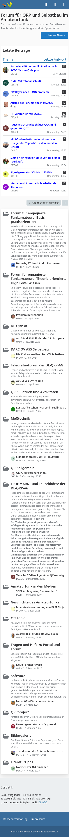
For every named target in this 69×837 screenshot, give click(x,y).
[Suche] (45, 4)
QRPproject (20, 712)
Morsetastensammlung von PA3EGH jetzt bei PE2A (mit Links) (41, 607)
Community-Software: (34, 831)
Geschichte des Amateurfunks (35, 602)
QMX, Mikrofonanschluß (31, 472)
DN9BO (42, 802)
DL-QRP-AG (20, 326)
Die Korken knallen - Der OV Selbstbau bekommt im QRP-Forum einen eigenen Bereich (41, 354)
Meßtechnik (20, 418)
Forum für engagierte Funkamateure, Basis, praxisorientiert (28, 217)
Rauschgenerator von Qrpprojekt (37, 724)
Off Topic (18, 618)
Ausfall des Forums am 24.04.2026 (37, 633)
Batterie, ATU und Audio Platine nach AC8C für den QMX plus (41, 263)
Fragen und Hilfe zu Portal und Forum (35, 646)
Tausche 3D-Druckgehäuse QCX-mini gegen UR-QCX (41, 575)
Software (18, 676)
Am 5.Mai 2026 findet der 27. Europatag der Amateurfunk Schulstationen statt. (41, 338)
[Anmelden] (55, 4)
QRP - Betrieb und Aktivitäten (34, 392)
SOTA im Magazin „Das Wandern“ (36, 591)
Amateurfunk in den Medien (33, 586)
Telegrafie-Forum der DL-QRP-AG (37, 365)
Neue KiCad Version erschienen (35, 701)
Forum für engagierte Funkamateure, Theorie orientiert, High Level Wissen (38, 278)
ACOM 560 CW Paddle (29, 381)
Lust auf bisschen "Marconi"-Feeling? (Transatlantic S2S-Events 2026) (41, 407)
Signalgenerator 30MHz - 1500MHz (37, 456)
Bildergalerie (21, 735)
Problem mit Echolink (29, 315)
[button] (65, 203)
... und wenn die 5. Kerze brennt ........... (40, 751)
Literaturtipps (22, 762)
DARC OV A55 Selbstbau (30, 349)
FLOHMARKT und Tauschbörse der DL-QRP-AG (38, 486)
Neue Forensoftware (29, 664)
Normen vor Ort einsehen (32, 767)
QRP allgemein (22, 468)
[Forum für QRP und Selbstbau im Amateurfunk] (7, 4)
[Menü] (64, 4)
